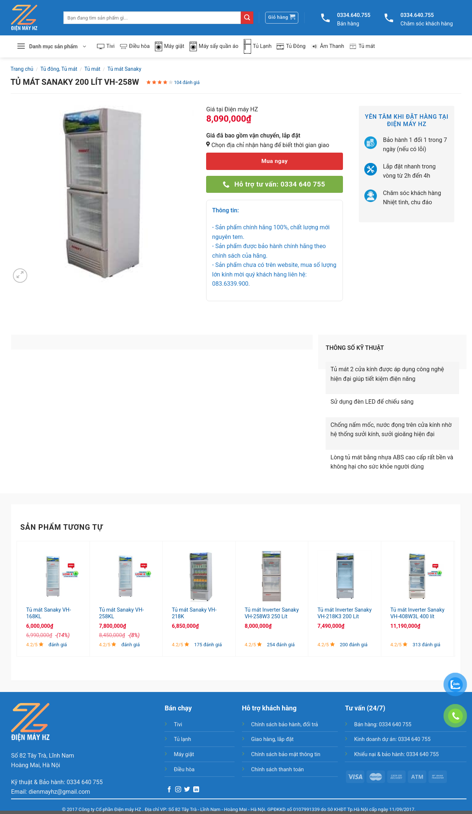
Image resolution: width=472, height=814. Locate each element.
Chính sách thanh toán (277, 769)
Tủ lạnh (182, 739)
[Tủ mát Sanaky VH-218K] (199, 576)
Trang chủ (22, 69)
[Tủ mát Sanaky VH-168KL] (53, 576)
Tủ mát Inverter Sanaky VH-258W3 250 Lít (271, 613)
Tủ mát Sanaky (124, 69)
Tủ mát (362, 46)
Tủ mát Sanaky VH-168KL (48, 613)
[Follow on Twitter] (187, 789)
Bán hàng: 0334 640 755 (382, 724)
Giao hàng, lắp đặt (272, 739)
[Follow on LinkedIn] (196, 789)
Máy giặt (169, 47)
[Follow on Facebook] (169, 789)
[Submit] (247, 17)
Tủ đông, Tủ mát (58, 69)
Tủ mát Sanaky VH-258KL (121, 613)
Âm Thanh (327, 46)
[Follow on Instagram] (178, 789)
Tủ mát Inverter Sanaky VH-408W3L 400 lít (417, 613)
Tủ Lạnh (258, 46)
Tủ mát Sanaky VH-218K (194, 613)
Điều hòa (135, 46)
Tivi (106, 46)
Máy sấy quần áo (214, 47)
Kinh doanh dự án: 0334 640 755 (392, 739)
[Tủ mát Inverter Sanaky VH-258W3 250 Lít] (271, 576)
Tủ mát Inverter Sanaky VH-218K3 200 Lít (344, 613)
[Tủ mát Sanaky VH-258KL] (126, 576)
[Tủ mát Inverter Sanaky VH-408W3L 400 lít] (417, 576)
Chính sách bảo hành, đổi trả (284, 724)
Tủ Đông (291, 46)
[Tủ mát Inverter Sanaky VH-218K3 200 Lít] (344, 576)
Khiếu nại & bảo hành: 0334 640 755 (396, 754)
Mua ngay (274, 161)
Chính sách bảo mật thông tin (285, 754)
